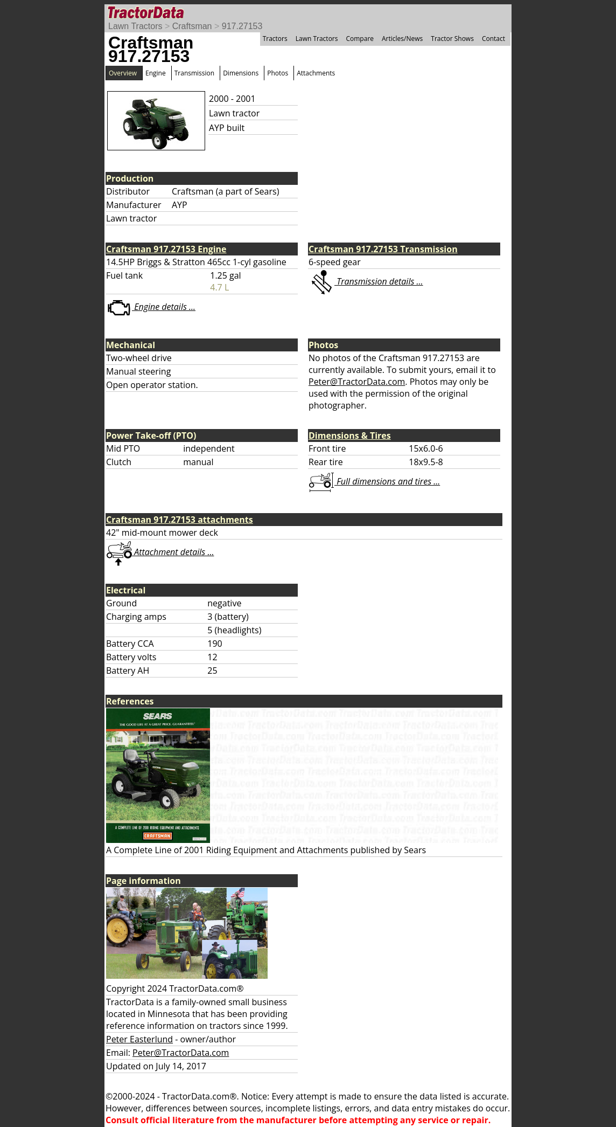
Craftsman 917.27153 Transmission (383, 249)
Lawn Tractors (135, 26)
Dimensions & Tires (350, 435)
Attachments (316, 73)
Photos (277, 73)
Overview (123, 73)
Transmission (194, 73)
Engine (155, 73)
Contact (493, 38)
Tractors (275, 38)
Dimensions (240, 73)
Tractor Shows (452, 38)
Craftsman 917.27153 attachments (179, 520)
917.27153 (242, 26)
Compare (360, 38)
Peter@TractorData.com (357, 382)
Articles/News (402, 38)
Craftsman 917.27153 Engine (166, 249)
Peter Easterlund (139, 1039)
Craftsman (192, 26)
